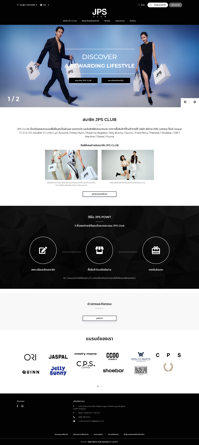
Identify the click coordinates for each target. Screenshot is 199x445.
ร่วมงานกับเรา (98, 434)
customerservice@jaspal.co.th (91, 421)
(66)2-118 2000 (84, 417)
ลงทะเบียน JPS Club (83, 80)
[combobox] (32, 5)
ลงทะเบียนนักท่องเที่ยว (116, 80)
